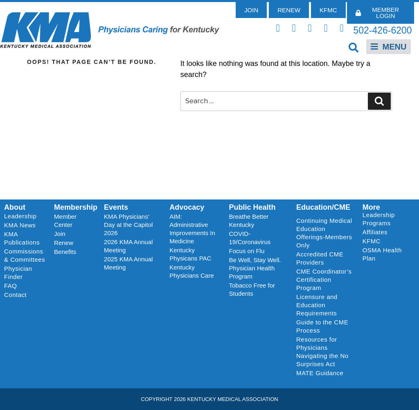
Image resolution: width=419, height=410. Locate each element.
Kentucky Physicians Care (191, 271)
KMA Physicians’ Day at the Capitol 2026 (128, 224)
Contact (15, 294)
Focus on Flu (247, 250)
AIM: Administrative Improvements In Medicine (192, 229)
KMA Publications (22, 238)
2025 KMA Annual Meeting (128, 263)
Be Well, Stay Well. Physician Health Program (255, 268)
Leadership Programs (387, 219)
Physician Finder (18, 272)
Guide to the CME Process (322, 326)
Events (116, 207)
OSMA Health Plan (382, 254)
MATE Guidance (319, 372)
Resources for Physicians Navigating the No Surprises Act (322, 351)
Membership (75, 207)
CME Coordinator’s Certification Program (324, 279)
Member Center (65, 220)
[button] (353, 47)
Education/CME (323, 207)
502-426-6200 (382, 30)
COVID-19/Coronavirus (250, 237)
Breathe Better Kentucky (249, 220)
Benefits (65, 251)
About (14, 207)
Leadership (22, 216)
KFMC (372, 241)
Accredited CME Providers (319, 258)
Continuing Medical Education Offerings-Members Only (324, 233)
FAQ (10, 285)
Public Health (252, 207)
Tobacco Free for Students (252, 289)
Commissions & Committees (24, 255)
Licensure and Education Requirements (317, 305)
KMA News (20, 225)
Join (59, 233)
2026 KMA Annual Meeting (128, 246)
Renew (63, 242)
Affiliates (377, 232)
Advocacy (186, 207)
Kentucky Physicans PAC (190, 254)
